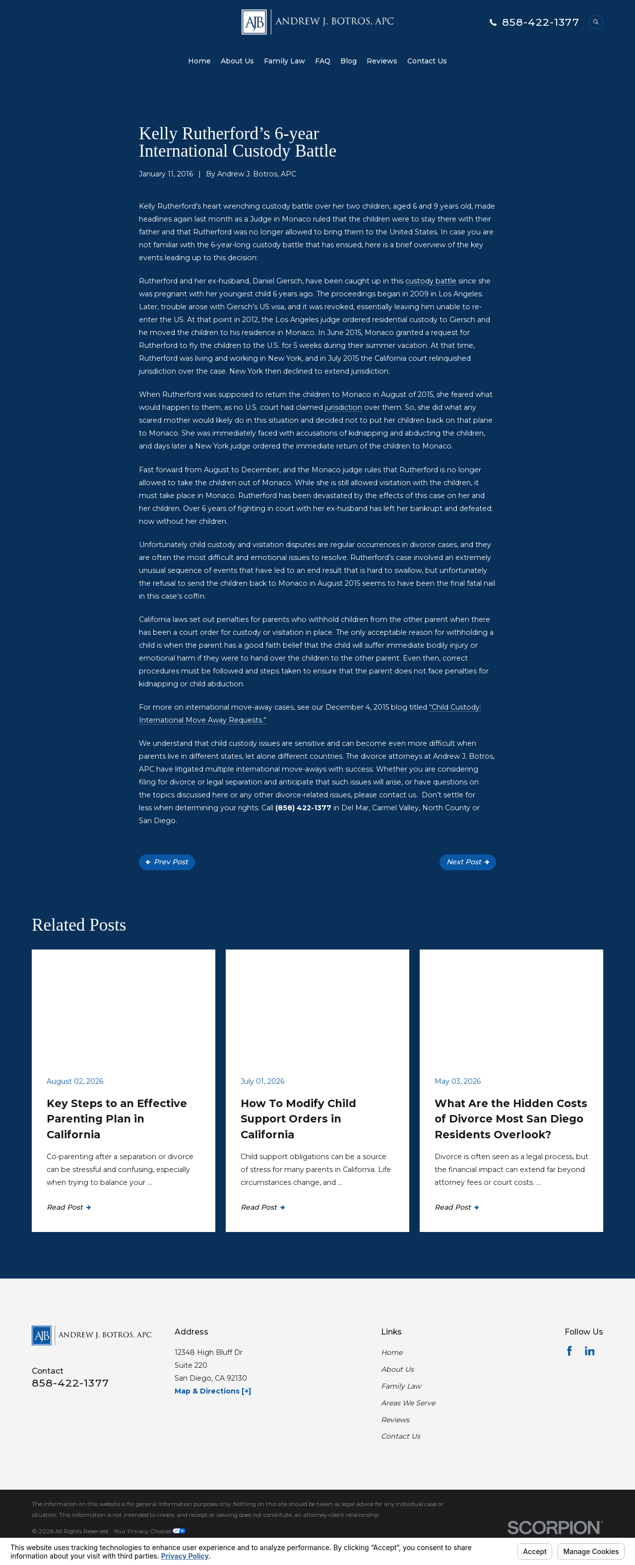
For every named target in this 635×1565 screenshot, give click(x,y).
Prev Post (167, 861)
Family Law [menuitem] (284, 60)
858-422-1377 (540, 22)
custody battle (430, 281)
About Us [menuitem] (237, 60)
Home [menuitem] (199, 60)
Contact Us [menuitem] (427, 60)
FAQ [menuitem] (322, 60)
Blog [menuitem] (348, 60)
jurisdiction (343, 407)
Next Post (467, 861)
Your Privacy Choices (150, 1531)
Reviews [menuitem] (382, 60)
